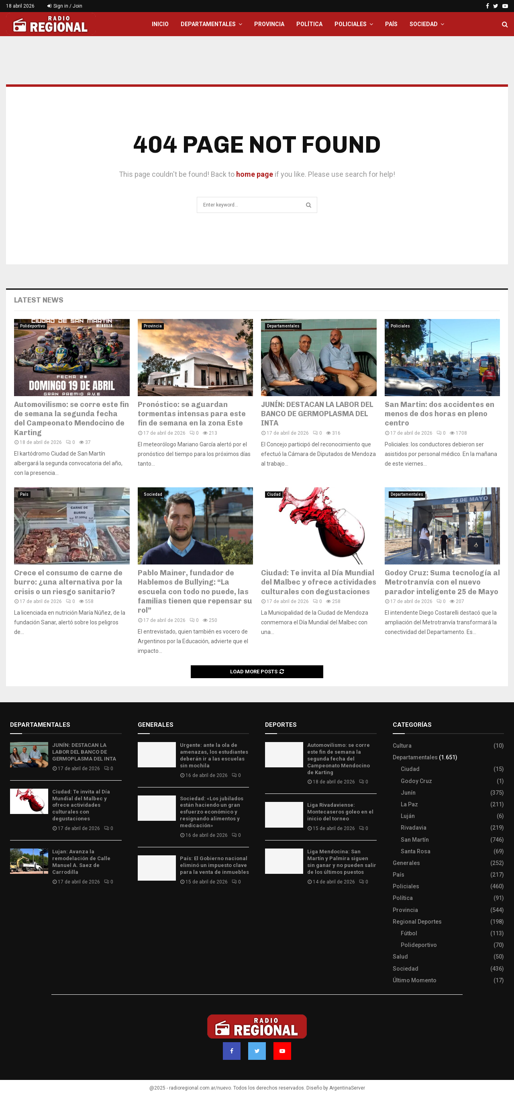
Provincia (269, 24)
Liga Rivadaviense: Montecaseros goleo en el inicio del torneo (340, 812)
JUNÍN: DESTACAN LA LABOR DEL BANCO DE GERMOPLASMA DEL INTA (317, 414)
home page (254, 174)
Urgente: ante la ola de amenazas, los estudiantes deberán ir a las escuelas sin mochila (214, 755)
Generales (406, 863)
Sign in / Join (64, 6)
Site (281, 905)
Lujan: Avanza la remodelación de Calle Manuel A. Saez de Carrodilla (81, 862)
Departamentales (208, 24)
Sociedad (424, 24)
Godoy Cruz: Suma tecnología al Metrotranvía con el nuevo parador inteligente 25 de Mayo (442, 582)
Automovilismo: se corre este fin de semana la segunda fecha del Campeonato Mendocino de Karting (71, 418)
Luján (408, 816)
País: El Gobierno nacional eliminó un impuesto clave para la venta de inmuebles (214, 865)
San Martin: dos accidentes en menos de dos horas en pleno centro (439, 414)
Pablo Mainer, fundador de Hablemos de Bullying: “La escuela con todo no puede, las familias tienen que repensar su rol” (195, 591)
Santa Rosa (415, 851)
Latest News (38, 300)
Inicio (160, 24)
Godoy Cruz (416, 781)
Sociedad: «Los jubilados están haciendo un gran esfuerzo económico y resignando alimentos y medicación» (211, 812)
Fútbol (409, 933)
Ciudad (274, 494)
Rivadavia (413, 827)
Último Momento (414, 980)
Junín (408, 792)
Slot (270, 905)
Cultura (402, 745)
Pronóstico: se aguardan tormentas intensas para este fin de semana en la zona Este (192, 414)
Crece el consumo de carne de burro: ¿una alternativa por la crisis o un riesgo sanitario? (68, 582)
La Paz (409, 804)
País (391, 24)
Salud (400, 956)
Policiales (351, 24)
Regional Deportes (417, 921)
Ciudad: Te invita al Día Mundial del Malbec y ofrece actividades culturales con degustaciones (318, 582)
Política (309, 24)
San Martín (415, 839)
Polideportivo (32, 326)
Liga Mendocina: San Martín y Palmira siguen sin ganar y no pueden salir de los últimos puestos (341, 862)
